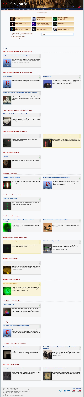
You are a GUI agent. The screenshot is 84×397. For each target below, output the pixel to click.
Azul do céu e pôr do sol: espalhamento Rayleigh (16, 325)
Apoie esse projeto (30, 9)
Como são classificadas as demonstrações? (22, 34)
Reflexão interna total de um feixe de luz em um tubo (57, 135)
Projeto (18, 9)
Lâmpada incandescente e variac (11, 177)
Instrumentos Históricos (52, 9)
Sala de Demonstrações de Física (16, 4)
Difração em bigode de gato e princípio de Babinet (56, 219)
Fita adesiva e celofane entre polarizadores (54, 368)
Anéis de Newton (7, 262)
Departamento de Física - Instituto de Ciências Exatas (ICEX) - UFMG (70, 6)
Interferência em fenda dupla (10, 241)
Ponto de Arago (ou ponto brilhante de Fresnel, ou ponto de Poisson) (18, 220)
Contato (43, 9)
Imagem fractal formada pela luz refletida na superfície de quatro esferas (20, 93)
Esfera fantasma (7, 76)
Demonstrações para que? (18, 36)
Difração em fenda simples (10, 198)
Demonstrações (11, 9)
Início (4, 9)
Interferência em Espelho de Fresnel (52, 241)
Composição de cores (9, 304)
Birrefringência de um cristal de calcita (13, 368)
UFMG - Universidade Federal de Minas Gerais (78, 7)
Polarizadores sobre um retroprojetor (12, 346)
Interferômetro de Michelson (10, 283)
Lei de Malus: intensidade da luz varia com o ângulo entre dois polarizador (59, 347)
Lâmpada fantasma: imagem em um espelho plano (16, 55)
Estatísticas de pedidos (17, 38)
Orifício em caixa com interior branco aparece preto (56, 177)
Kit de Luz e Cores (64, 9)
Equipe (23, 9)
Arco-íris (5, 156)
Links (38, 9)
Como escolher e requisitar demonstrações (22, 33)
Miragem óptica (47, 76)
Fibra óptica (6, 135)
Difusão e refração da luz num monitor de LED (15, 113)
